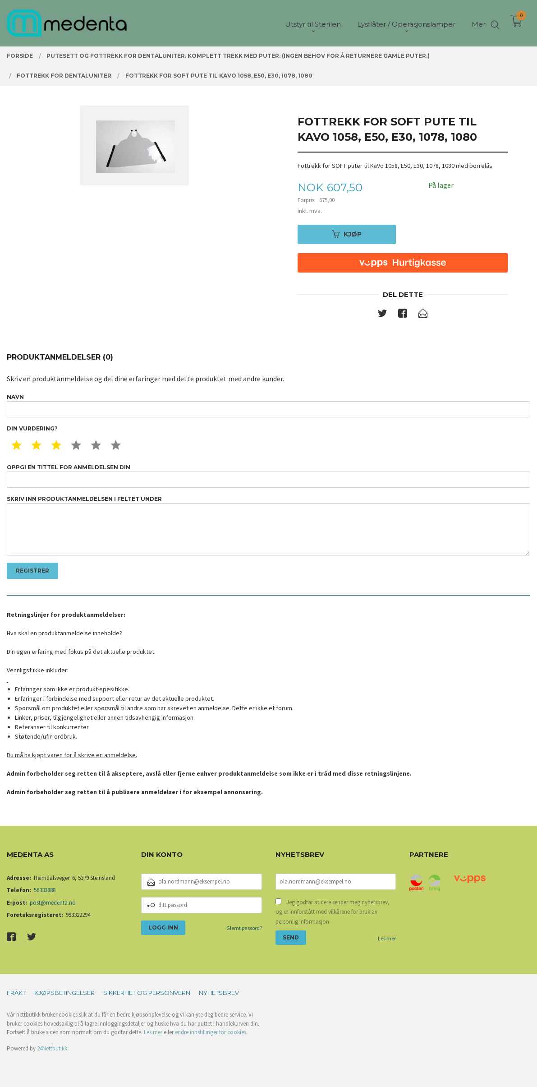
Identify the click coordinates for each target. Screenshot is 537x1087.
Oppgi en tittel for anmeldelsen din (268, 476)
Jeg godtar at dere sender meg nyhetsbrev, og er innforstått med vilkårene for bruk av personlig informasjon (332, 911)
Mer (479, 23)
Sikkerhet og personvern (146, 992)
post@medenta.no (53, 903)
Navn (268, 405)
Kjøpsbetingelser (64, 992)
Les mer (387, 938)
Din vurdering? (32, 428)
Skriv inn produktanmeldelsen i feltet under (268, 525)
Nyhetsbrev (219, 992)
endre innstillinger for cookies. (211, 1032)
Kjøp (347, 234)
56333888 (44, 890)
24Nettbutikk (52, 1048)
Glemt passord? (244, 928)
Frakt (16, 992)
